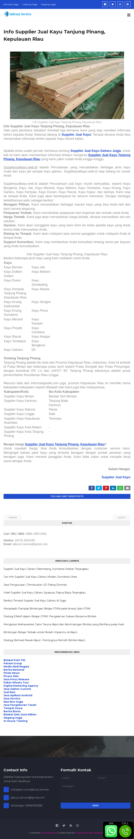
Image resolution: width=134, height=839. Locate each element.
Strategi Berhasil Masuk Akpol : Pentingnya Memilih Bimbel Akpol (44, 640)
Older (121, 517)
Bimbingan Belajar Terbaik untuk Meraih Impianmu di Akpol (40, 632)
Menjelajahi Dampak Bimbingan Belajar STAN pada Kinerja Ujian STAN (47, 608)
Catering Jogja (29, 4)
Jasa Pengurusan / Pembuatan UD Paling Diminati (35, 584)
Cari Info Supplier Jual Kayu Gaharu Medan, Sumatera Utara (40, 576)
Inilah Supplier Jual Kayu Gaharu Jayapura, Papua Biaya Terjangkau (45, 592)
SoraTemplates (48, 832)
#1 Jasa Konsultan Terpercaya (90, 832)
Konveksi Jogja (11, 4)
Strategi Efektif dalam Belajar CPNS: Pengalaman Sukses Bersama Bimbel (50, 616)
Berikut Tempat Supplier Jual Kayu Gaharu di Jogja (35, 600)
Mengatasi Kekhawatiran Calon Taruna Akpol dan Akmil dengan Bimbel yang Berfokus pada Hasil (64, 624)
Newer (13, 517)
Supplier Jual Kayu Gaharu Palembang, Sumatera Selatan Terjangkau (46, 569)
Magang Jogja (48, 4)
